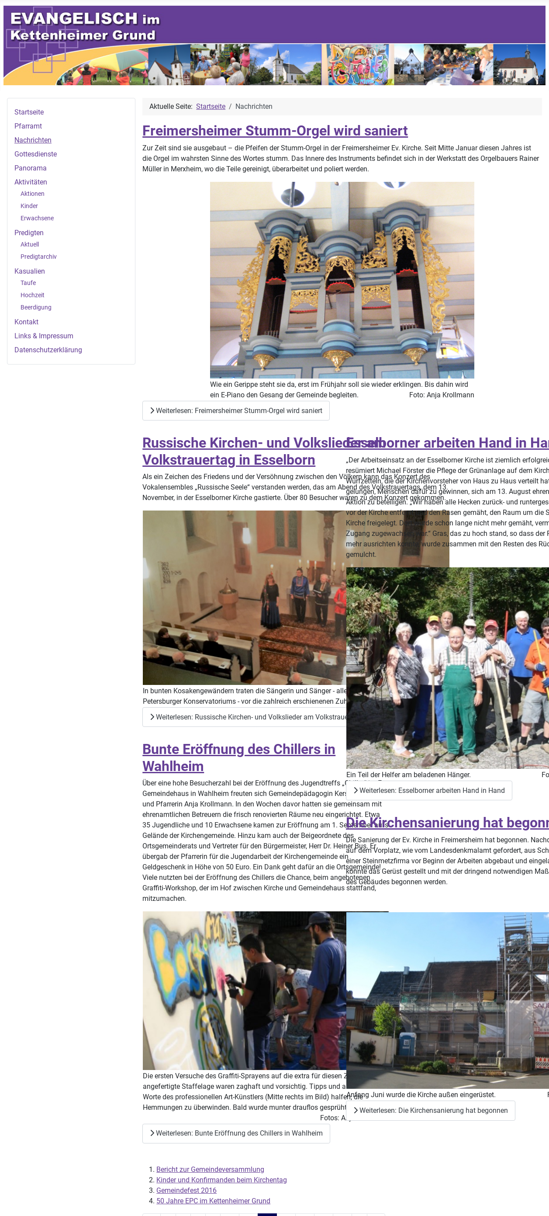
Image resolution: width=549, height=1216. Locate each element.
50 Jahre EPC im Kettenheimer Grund (213, 1201)
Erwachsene (37, 218)
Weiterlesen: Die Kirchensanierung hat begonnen (430, 1110)
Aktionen (33, 193)
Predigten (29, 233)
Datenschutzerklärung (48, 350)
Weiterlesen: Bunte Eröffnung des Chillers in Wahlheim (236, 1133)
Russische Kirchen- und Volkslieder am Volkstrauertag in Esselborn (264, 451)
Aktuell (30, 244)
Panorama (30, 168)
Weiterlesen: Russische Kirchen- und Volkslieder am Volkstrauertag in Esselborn (275, 717)
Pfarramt (28, 126)
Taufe (28, 282)
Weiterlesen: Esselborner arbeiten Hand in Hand (429, 790)
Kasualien (29, 271)
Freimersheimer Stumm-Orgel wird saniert (275, 130)
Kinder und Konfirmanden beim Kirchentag (221, 1180)
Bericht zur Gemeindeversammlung (210, 1169)
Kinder (29, 205)
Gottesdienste (35, 154)
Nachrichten (33, 140)
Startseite (29, 112)
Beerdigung (36, 307)
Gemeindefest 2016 (186, 1190)
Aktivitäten (30, 182)
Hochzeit (33, 295)
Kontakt (26, 322)
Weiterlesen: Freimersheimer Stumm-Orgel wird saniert (236, 410)
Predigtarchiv (39, 256)
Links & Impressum (43, 336)
